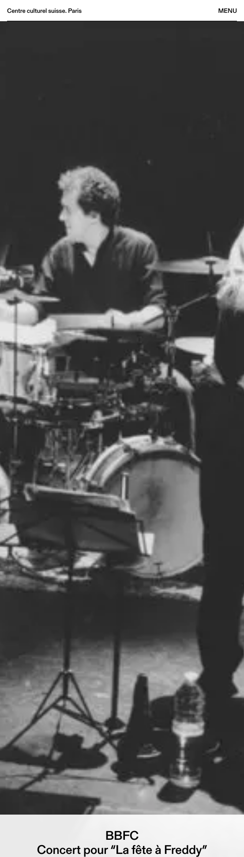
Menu (227, 10)
